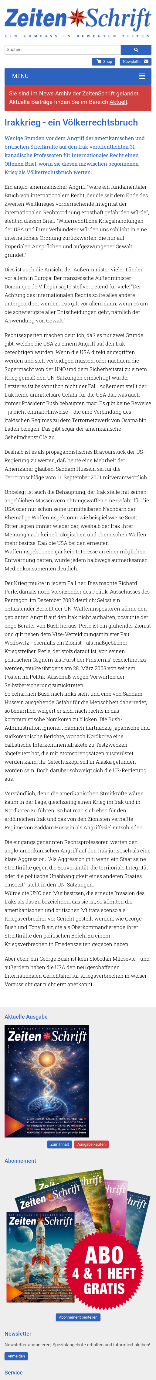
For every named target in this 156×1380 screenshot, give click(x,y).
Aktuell (118, 101)
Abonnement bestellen (78, 1317)
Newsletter (135, 61)
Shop (103, 61)
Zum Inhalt (59, 1144)
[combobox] (63, 50)
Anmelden (16, 1356)
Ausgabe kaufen (91, 1144)
